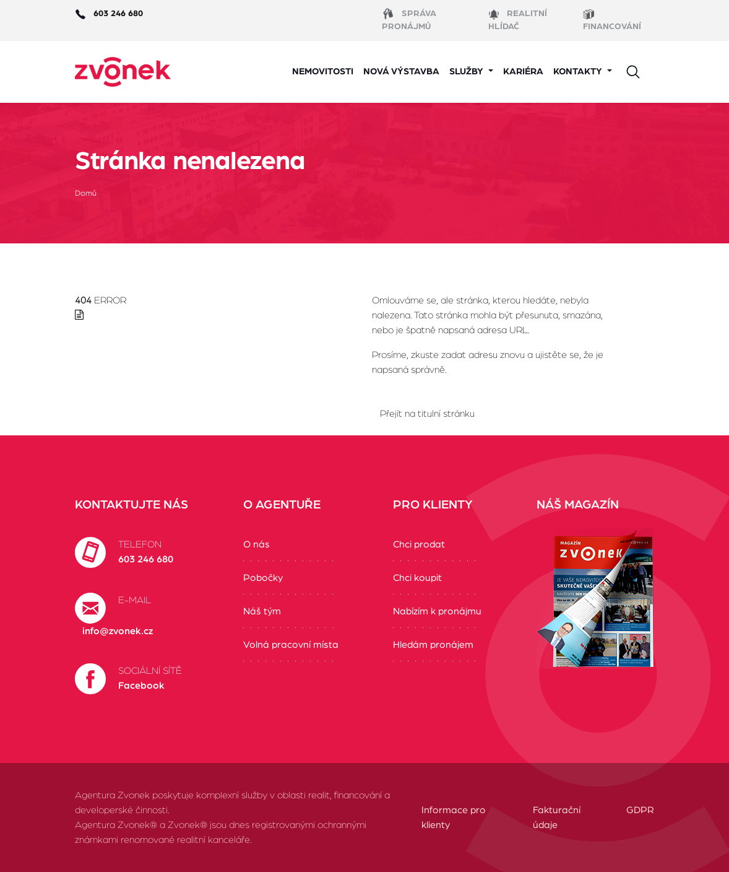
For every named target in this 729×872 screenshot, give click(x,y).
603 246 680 (145, 559)
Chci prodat (419, 544)
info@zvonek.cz (117, 631)
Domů (86, 194)
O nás (256, 544)
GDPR (640, 810)
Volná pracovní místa (291, 645)
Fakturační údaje (556, 817)
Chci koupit (417, 578)
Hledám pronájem (433, 645)
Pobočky (263, 578)
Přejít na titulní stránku (427, 414)
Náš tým (262, 611)
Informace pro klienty (453, 817)
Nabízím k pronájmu (437, 611)
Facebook (141, 686)
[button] (471, 72)
